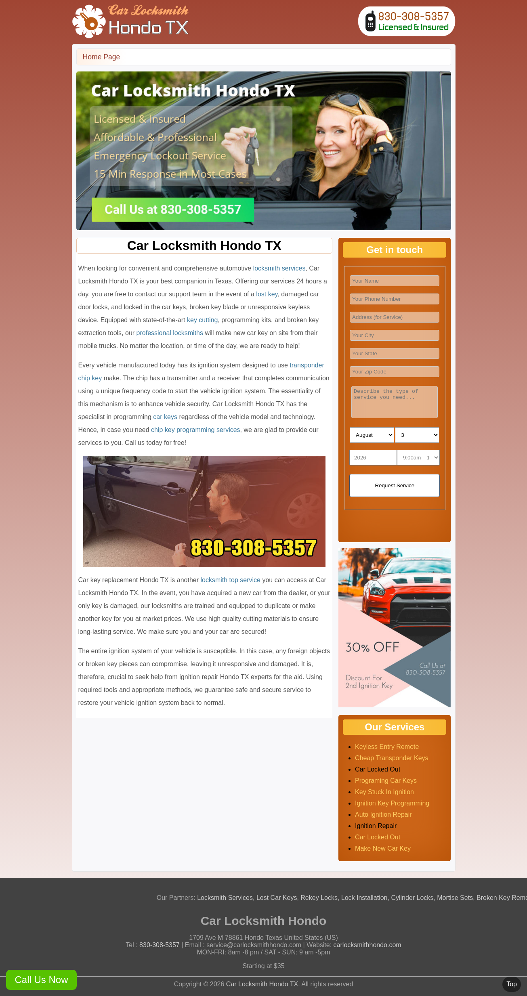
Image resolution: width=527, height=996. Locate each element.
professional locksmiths (169, 332)
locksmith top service (230, 580)
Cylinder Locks (414, 897)
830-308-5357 (159, 944)
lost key (266, 294)
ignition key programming (392, 803)
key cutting (202, 320)
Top (511, 984)
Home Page (101, 57)
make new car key (383, 848)
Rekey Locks (321, 897)
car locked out (377, 837)
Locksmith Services (227, 897)
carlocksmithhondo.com (367, 944)
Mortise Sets (457, 897)
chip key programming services (195, 429)
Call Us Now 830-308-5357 (41, 982)
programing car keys (386, 780)
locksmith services (279, 268)
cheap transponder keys (391, 758)
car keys (165, 416)
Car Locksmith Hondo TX (262, 984)
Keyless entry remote (387, 746)
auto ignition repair (383, 814)
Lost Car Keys (279, 897)
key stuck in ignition (384, 791)
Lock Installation (366, 897)
